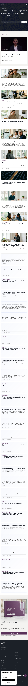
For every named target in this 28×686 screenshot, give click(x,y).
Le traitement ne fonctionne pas (5, 657)
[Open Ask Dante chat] (25, 675)
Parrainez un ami (17, 667)
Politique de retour (16, 681)
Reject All (8, 682)
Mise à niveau (3, 660)
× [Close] (15, 671)
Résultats (2, 665)
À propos (16, 664)
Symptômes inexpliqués (4, 656)
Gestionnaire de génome (18, 658)
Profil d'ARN (16, 655)
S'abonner (24, 22)
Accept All (8, 679)
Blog (1, 667)
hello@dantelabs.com (4, 647)
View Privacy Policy (4, 677)
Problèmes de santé (3, 664)
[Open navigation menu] (26, 4)
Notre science (16, 665)
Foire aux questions (3, 668)
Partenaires (16, 668)
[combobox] (3, 684)
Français (2, 684)
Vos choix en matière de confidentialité (22, 681)
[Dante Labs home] (2, 4)
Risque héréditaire (3, 654)
